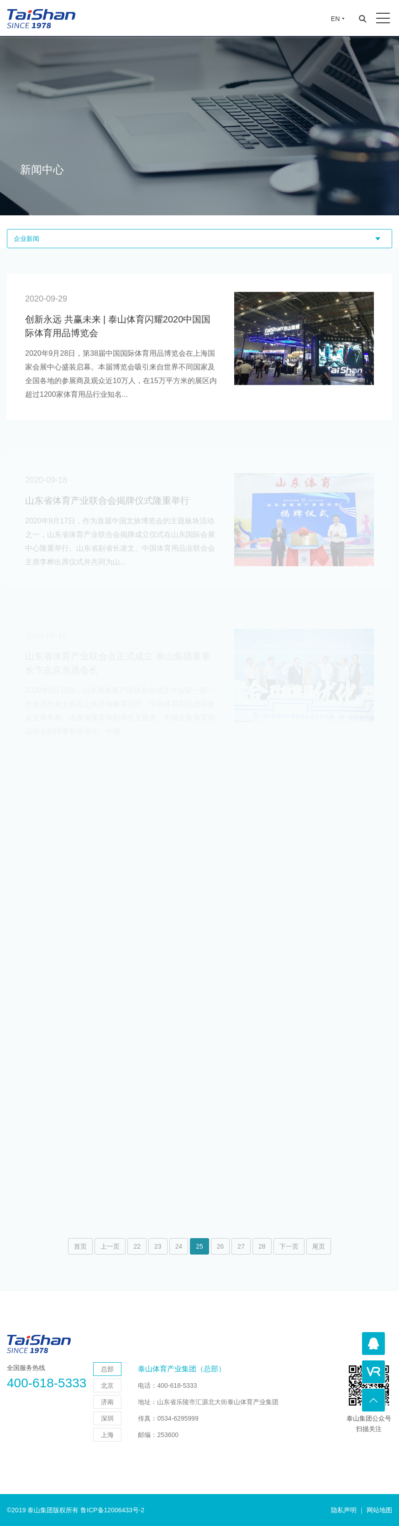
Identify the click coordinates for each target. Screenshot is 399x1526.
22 (137, 1246)
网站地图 (379, 1510)
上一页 (110, 1246)
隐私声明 (344, 1510)
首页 (80, 1246)
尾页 (318, 1246)
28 (262, 1246)
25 (199, 1246)
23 (158, 1246)
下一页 (289, 1246)
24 (179, 1246)
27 (241, 1246)
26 (220, 1246)
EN (335, 18)
